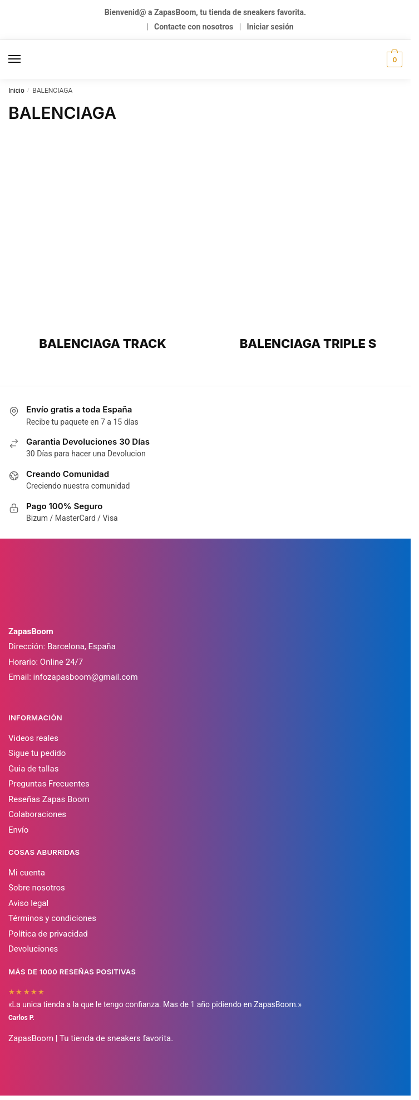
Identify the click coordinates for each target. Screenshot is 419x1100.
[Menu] (25, 59)
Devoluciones (33, 949)
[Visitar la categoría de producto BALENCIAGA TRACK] (102, 247)
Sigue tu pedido (37, 753)
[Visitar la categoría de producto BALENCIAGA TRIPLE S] (308, 247)
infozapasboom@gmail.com (85, 677)
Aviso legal (28, 903)
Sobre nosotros (36, 888)
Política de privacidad (48, 934)
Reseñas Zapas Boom (49, 799)
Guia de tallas (33, 769)
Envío (18, 830)
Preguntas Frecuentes (49, 784)
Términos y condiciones (52, 918)
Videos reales (33, 738)
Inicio (16, 90)
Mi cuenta (26, 873)
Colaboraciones (37, 814)
